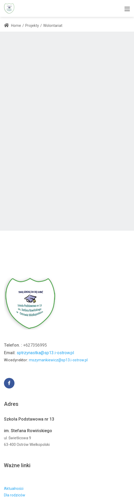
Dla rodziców (14, 495)
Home (12, 25)
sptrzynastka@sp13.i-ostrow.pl (45, 352)
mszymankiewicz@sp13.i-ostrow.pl (58, 360)
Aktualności (13, 488)
